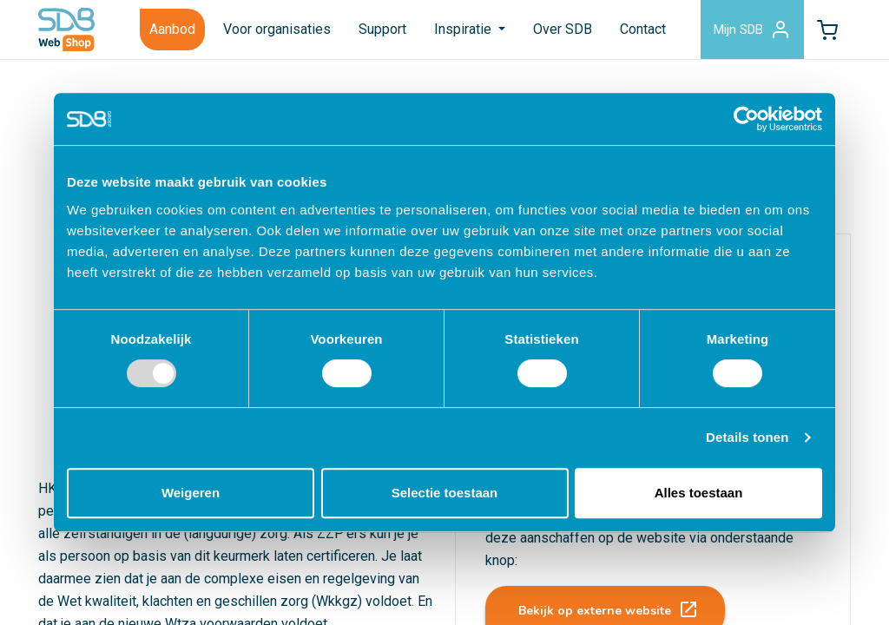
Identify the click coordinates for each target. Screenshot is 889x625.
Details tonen (747, 437)
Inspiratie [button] (464, 29)
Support (382, 29)
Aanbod (172, 29)
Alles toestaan (699, 492)
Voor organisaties (277, 29)
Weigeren (190, 492)
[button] (827, 29)
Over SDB (562, 29)
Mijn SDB (752, 29)
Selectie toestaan (445, 492)
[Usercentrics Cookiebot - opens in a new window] (746, 119)
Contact (643, 29)
